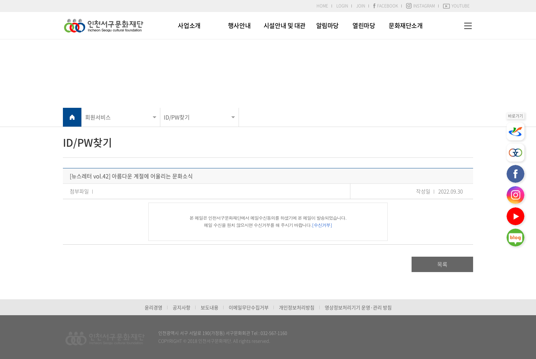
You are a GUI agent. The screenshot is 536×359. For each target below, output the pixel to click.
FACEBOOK (385, 6)
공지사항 (181, 307)
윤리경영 (153, 307)
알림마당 (327, 25)
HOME (322, 6)
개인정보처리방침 (296, 307)
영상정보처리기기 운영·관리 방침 (358, 307)
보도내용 (209, 307)
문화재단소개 (406, 25)
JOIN (360, 6)
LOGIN (342, 6)
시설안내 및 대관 (285, 25)
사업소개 (189, 25)
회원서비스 (98, 117)
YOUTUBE (456, 6)
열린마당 (363, 25)
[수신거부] (322, 225)
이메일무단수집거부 (249, 307)
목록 (442, 264)
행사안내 (239, 25)
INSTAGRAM (420, 6)
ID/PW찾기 (177, 117)
